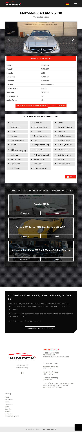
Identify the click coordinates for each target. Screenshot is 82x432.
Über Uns (8, 409)
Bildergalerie (9, 404)
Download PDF (57, 105)
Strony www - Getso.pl (49, 429)
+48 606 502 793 (22, 365)
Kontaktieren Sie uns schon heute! (39, 328)
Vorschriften (9, 414)
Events (7, 402)
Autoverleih (9, 399)
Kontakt (7, 411)
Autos (7, 397)
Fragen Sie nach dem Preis (31, 105)
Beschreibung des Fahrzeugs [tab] (41, 116)
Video (7, 407)
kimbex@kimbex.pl (22, 368)
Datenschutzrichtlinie (12, 416)
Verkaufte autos (41, 17)
